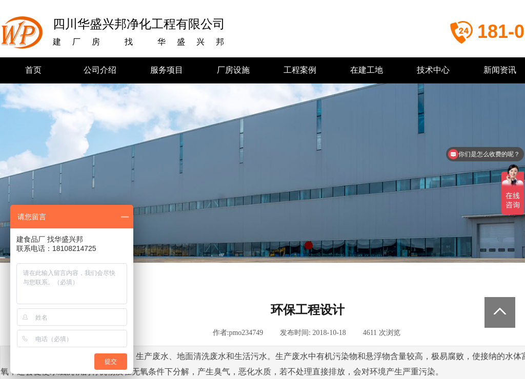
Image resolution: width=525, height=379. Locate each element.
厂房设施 (233, 70)
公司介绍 (100, 70)
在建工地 (366, 70)
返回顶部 (499, 312)
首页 (33, 70)
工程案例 (300, 70)
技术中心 (433, 70)
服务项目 (166, 70)
